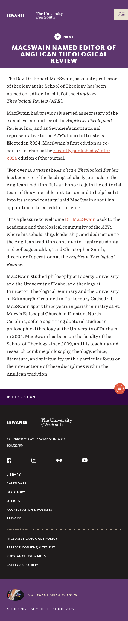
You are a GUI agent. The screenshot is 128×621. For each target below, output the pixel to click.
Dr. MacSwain (80, 219)
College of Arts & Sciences (52, 595)
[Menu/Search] (121, 14)
